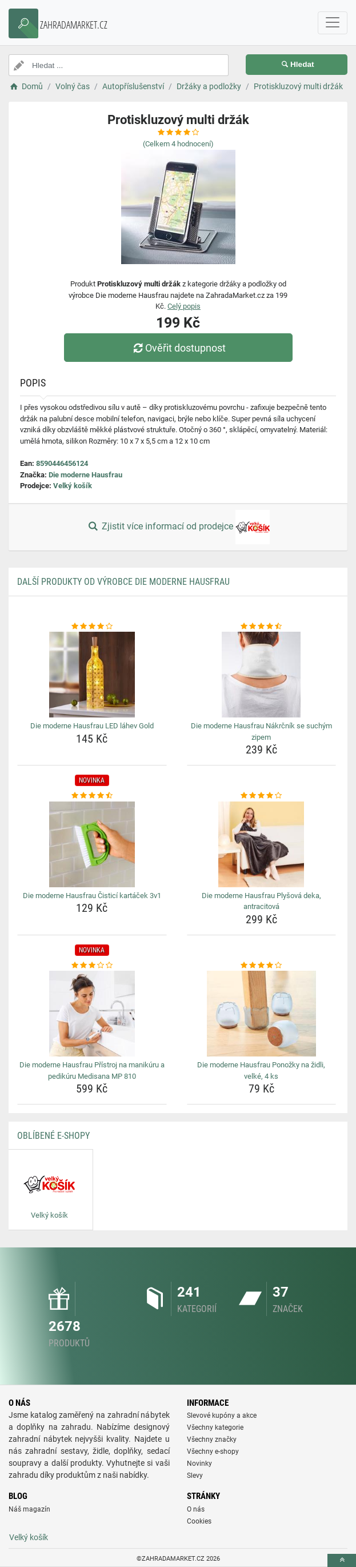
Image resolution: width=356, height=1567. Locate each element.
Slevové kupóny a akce (222, 1416)
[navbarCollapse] (332, 22)
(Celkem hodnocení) (178, 143)
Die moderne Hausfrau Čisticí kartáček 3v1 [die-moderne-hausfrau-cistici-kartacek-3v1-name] (92, 895)
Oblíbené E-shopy (53, 1135)
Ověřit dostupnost (177, 348)
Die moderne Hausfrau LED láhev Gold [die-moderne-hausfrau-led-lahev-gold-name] (92, 725)
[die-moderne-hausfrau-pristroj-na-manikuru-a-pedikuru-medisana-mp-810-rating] (92, 965)
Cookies (199, 1521)
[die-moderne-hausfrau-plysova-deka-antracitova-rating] (261, 796)
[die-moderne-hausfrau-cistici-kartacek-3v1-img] (92, 844)
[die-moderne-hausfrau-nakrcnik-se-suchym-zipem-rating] (261, 626)
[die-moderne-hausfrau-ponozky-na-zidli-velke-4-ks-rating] (261, 965)
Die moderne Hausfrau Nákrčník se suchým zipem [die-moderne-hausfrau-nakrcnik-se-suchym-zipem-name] (261, 731)
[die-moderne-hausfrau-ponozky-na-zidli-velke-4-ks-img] (261, 1013)
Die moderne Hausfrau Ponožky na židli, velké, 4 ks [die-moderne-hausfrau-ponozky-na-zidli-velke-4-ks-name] (261, 1070)
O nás (196, 1509)
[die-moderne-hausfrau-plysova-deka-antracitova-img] (261, 844)
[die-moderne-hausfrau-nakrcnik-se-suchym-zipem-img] (261, 674)
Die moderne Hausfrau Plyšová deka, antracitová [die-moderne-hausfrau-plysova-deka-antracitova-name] (261, 901)
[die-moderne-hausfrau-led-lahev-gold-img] (92, 674)
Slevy (195, 1476)
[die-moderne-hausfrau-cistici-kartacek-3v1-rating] (92, 796)
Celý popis (184, 306)
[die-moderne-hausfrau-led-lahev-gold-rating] (92, 626)
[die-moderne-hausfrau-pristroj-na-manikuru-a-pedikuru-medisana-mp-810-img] (92, 1013)
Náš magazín (29, 1509)
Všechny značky (212, 1440)
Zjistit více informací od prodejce (177, 527)
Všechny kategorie (215, 1428)
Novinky (199, 1464)
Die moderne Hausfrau (85, 475)
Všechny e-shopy (213, 1452)
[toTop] (341, 1560)
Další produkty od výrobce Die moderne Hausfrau (123, 581)
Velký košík (72, 485)
